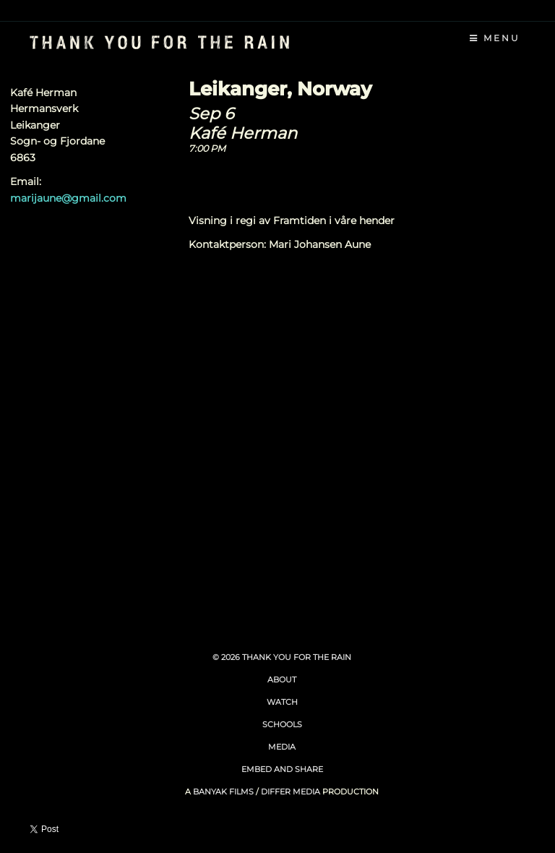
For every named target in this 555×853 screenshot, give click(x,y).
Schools (282, 724)
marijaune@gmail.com (68, 198)
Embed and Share (282, 769)
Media (282, 747)
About (281, 679)
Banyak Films (223, 791)
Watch (282, 702)
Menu (495, 38)
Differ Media (290, 791)
